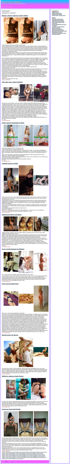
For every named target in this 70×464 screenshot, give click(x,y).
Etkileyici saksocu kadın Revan (12, 376)
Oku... (17, 78)
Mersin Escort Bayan (11, 2)
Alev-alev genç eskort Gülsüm (12, 82)
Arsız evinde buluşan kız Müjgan (13, 249)
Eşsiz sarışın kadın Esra (10, 284)
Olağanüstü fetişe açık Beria (11, 214)
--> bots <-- (10, 461)
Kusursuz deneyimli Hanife (11, 409)
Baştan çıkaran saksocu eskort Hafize (15, 15)
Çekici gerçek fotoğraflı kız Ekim (13, 123)
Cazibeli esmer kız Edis (10, 163)
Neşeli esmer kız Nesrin (10, 335)
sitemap (15, 461)
